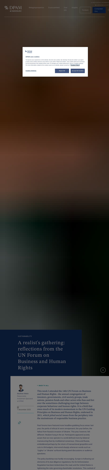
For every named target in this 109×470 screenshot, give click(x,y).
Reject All (62, 70)
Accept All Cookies (78, 70)
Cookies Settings (31, 70)
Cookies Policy (75, 65)
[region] (55, 62)
